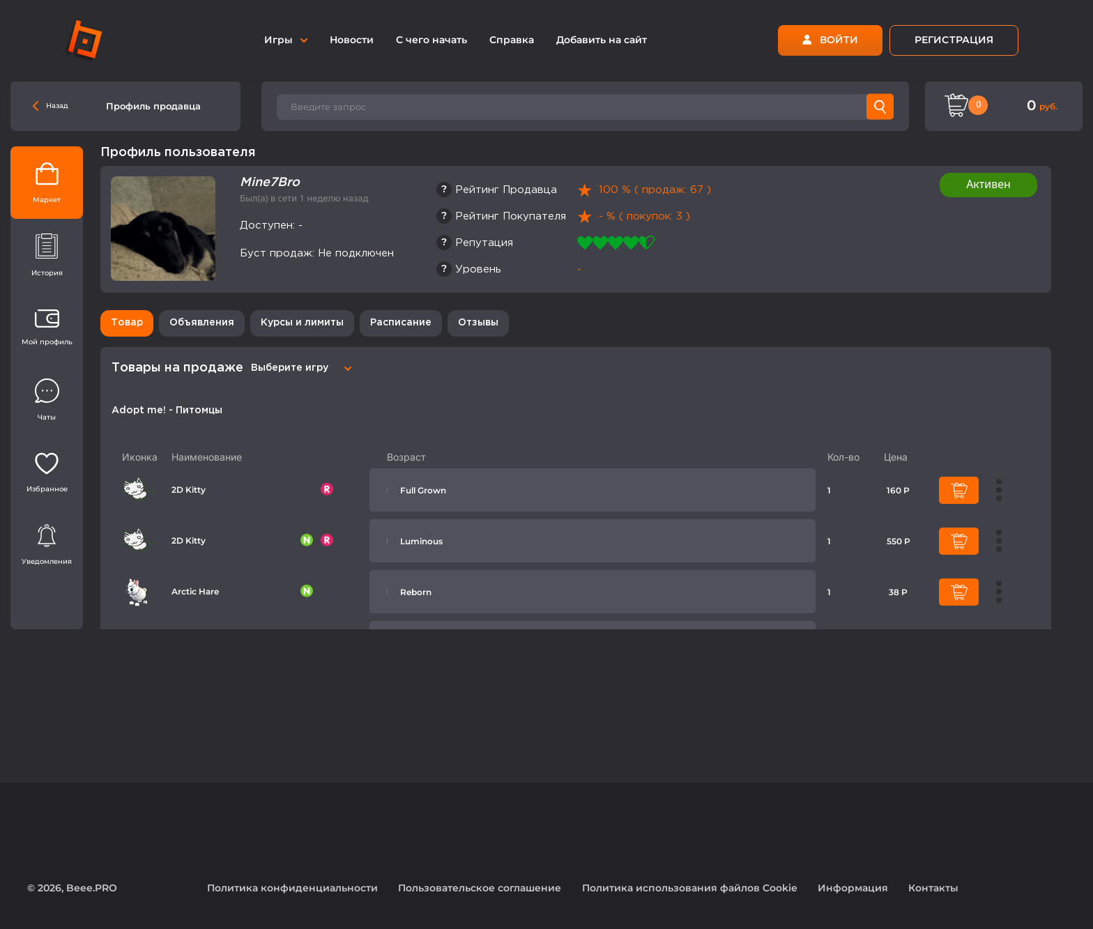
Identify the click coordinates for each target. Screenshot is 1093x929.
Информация (853, 888)
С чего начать (431, 39)
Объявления (201, 322)
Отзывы (478, 322)
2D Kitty (188, 489)
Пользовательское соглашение (479, 888)
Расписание (400, 322)
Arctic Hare (195, 591)
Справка (511, 39)
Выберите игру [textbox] (289, 368)
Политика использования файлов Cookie (689, 888)
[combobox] (299, 368)
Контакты (933, 888)
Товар (127, 322)
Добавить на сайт (601, 39)
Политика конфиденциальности (292, 888)
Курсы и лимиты (302, 322)
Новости (352, 39)
